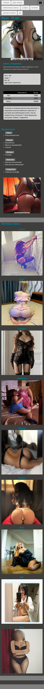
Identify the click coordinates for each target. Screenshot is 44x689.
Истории (35, 8)
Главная (6, 3)
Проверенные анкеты (11, 8)
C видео (25, 8)
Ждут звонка (17, 3)
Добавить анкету (9, 13)
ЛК (20, 13)
